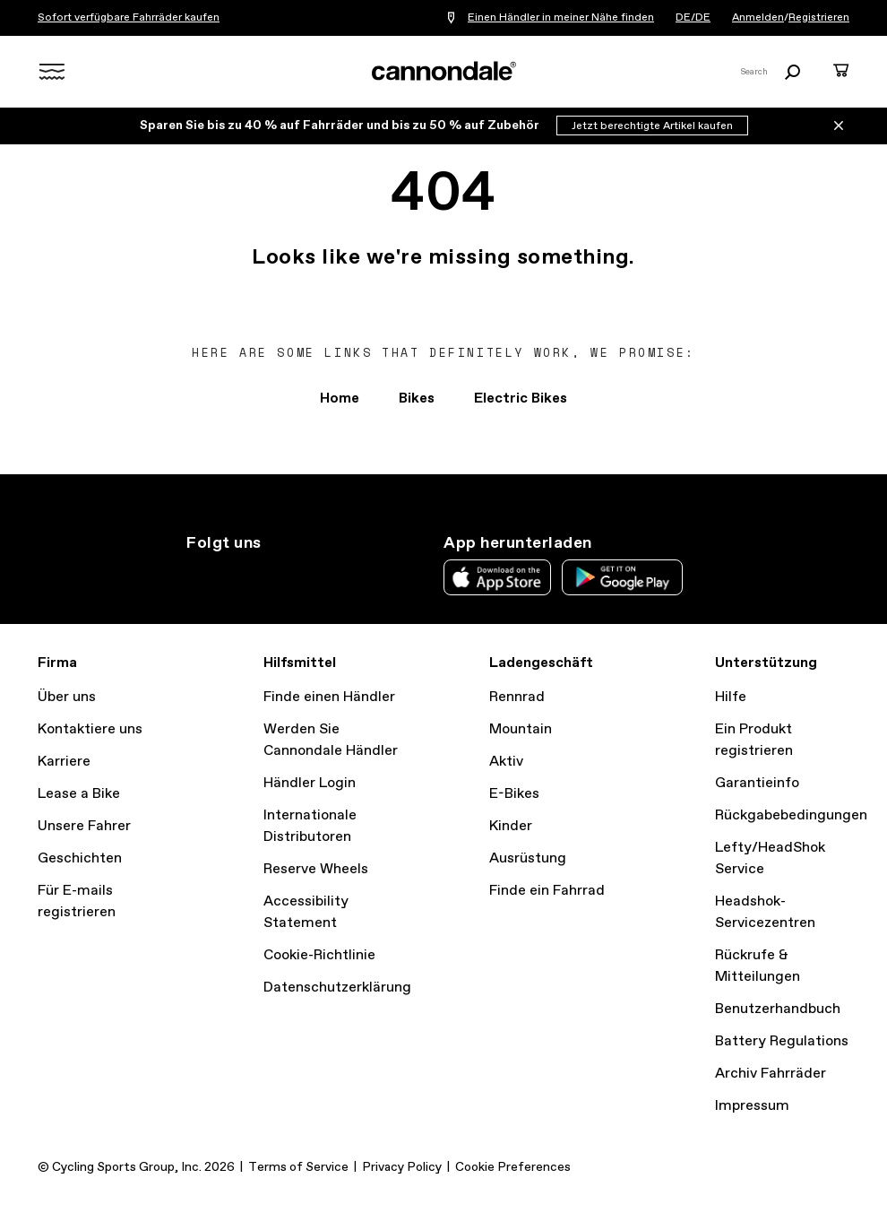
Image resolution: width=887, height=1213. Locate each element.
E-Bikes (514, 793)
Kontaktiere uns (90, 729)
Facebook (276, 575)
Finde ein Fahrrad (547, 890)
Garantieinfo (757, 783)
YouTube (315, 575)
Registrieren (818, 18)
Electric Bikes (520, 398)
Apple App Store (497, 577)
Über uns (67, 697)
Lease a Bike (79, 793)
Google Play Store (622, 577)
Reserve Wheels (315, 869)
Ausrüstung (527, 858)
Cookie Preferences (513, 1167)
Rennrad (517, 697)
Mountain (520, 729)
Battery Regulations (781, 1041)
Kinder (510, 826)
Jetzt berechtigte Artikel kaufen (652, 126)
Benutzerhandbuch (777, 1009)
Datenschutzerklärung (337, 987)
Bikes (417, 398)
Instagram (197, 575)
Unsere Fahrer (84, 826)
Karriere (64, 761)
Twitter (236, 575)
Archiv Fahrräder (770, 1073)
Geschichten (80, 858)
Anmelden (758, 18)
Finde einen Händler (329, 697)
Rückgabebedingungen (791, 815)
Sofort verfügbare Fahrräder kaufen (129, 18)
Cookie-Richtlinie (319, 955)
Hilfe (730, 697)
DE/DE (693, 18)
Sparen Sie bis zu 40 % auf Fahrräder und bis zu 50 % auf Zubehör (341, 125)
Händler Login (309, 783)
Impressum (752, 1105)
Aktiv (506, 761)
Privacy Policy (402, 1167)
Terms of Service (298, 1167)
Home (339, 398)
